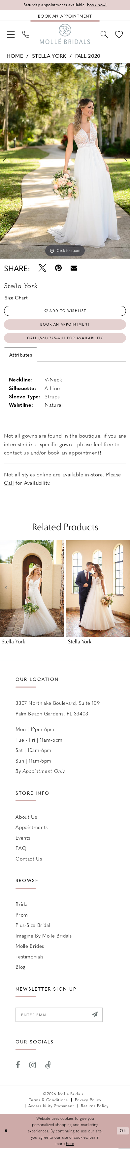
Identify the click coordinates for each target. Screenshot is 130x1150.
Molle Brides (30, 947)
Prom (22, 916)
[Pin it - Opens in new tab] (58, 269)
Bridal (22, 906)
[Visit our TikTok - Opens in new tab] (48, 1067)
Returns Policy (94, 1107)
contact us (16, 454)
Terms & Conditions (48, 1102)
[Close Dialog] (6, 1133)
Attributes (20, 356)
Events (23, 839)
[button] (10, 34)
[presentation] (32, 589)
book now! (97, 5)
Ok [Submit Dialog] (123, 1133)
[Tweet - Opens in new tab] (42, 269)
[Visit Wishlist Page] (119, 34)
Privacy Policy (88, 1102)
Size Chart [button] (17, 298)
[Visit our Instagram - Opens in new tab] (33, 1067)
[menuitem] (10, 34)
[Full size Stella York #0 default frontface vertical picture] (65, 162)
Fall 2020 (88, 56)
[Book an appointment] (65, 15)
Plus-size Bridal (33, 927)
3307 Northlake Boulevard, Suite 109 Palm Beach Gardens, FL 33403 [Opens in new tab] (58, 710)
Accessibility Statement (51, 1107)
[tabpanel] (65, 162)
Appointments (32, 829)
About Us (26, 818)
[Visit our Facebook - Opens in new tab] (18, 1067)
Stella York (49, 56)
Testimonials (30, 958)
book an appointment (74, 454)
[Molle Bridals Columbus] (65, 34)
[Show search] (103, 34)
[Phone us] (26, 34)
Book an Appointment (65, 325)
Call (9, 484)
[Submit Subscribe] (97, 1016)
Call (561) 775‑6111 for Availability (65, 339)
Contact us (29, 860)
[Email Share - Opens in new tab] (74, 269)
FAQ (21, 850)
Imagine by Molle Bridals (44, 937)
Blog (20, 968)
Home (15, 56)
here (70, 1145)
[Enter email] (60, 1016)
